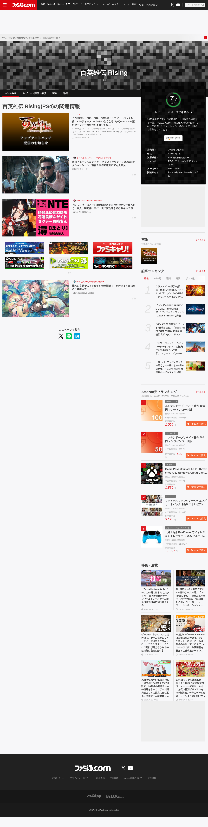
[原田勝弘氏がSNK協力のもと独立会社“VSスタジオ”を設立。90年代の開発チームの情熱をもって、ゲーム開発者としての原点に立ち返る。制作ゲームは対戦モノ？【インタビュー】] (156, 676)
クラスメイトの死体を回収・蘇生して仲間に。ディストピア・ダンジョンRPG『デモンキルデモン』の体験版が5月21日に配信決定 (169, 294)
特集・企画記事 (149, 5)
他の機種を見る (180, 160)
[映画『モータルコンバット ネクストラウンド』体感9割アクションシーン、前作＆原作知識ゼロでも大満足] (35, 177)
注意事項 (113, 789)
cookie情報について (131, 789)
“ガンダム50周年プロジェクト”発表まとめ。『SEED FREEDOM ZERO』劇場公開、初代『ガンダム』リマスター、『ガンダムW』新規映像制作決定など (170, 332)
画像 (54, 94)
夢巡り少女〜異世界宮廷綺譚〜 (90, 284)
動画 (135, 5)
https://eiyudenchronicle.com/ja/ (183, 177)
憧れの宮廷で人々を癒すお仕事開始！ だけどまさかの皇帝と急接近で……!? (103, 290)
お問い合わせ (61, 789)
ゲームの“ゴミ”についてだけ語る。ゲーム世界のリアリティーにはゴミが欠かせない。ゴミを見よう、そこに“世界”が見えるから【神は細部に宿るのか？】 (155, 649)
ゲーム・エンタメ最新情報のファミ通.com (20, 38)
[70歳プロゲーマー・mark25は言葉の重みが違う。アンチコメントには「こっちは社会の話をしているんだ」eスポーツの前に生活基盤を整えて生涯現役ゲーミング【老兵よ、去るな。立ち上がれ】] (190, 628)
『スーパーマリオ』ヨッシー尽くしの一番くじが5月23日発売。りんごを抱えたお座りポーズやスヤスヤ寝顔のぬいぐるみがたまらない (170, 370)
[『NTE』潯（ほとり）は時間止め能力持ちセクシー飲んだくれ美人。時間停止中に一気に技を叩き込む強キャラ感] (35, 220)
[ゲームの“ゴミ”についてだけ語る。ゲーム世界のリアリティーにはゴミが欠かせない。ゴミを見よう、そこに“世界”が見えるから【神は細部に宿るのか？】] (156, 628)
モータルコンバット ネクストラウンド (94, 160)
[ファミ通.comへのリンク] (24, 5)
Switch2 (51, 5)
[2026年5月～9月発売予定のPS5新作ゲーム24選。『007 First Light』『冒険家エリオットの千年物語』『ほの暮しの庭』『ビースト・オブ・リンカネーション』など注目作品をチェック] (190, 580)
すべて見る (200, 242)
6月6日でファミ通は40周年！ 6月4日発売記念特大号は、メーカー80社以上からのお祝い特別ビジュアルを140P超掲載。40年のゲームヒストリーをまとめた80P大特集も (190, 697)
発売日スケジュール (95, 5)
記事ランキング (152, 273)
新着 (43, 5)
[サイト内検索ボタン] (195, 5)
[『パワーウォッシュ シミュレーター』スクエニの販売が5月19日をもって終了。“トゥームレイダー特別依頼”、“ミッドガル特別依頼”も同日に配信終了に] (195, 349)
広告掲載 (149, 789)
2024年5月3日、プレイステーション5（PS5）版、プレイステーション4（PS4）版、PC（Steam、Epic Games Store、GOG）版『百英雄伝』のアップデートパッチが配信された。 (104, 135)
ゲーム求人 (114, 5)
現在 (146, 281)
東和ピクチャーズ (80, 172)
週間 (168, 281)
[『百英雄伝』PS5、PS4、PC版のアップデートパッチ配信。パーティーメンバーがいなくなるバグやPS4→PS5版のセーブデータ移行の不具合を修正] (35, 134)
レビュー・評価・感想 (34, 94)
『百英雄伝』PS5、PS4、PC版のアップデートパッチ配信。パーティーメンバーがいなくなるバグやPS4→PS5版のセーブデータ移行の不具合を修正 (104, 124)
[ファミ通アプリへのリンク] (94, 806)
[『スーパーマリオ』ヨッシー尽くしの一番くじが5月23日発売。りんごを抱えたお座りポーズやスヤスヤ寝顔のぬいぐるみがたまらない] (195, 368)
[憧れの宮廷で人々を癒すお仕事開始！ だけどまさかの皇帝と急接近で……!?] (35, 301)
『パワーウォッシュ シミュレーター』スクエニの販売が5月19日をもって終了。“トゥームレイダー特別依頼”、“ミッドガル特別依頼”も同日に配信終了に (170, 351)
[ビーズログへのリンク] (115, 806)
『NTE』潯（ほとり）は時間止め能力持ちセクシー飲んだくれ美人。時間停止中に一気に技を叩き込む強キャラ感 (103, 211)
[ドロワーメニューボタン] (5, 5)
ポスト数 (190, 281)
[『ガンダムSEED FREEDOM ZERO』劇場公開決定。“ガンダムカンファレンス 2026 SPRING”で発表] (195, 311)
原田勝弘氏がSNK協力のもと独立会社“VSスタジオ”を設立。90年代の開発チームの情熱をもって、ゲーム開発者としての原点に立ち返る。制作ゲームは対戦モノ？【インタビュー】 (155, 697)
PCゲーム (78, 5)
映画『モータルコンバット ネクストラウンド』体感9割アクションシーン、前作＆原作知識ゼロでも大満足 (103, 166)
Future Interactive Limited (83, 296)
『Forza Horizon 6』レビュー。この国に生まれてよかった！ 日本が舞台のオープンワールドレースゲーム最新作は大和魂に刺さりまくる (156, 601)
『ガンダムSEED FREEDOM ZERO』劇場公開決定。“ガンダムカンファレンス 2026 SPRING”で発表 (170, 313)
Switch (61, 5)
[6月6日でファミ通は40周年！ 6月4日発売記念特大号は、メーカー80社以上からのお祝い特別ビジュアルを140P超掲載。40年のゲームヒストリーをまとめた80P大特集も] (190, 676)
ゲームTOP (11, 94)
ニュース (126, 5)
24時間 (157, 281)
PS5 (69, 5)
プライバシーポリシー (81, 789)
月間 (178, 281)
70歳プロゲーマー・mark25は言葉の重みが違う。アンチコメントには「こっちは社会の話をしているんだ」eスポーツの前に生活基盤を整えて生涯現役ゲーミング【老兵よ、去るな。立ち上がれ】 (190, 649)
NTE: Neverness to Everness (89, 203)
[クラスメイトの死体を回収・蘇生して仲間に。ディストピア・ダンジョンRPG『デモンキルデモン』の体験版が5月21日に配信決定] (195, 292)
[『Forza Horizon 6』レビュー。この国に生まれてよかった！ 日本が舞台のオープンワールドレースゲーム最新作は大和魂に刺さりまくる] (156, 580)
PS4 (104, 80)
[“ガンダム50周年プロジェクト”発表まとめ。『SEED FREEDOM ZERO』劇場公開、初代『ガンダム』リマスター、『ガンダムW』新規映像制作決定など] (195, 330)
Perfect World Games (81, 219)
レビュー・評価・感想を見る (172, 114)
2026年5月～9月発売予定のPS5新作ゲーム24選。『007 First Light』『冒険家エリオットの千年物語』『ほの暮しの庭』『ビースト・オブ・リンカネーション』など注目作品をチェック (190, 601)
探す (178, 140)
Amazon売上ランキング (159, 394)
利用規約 (100, 789)
